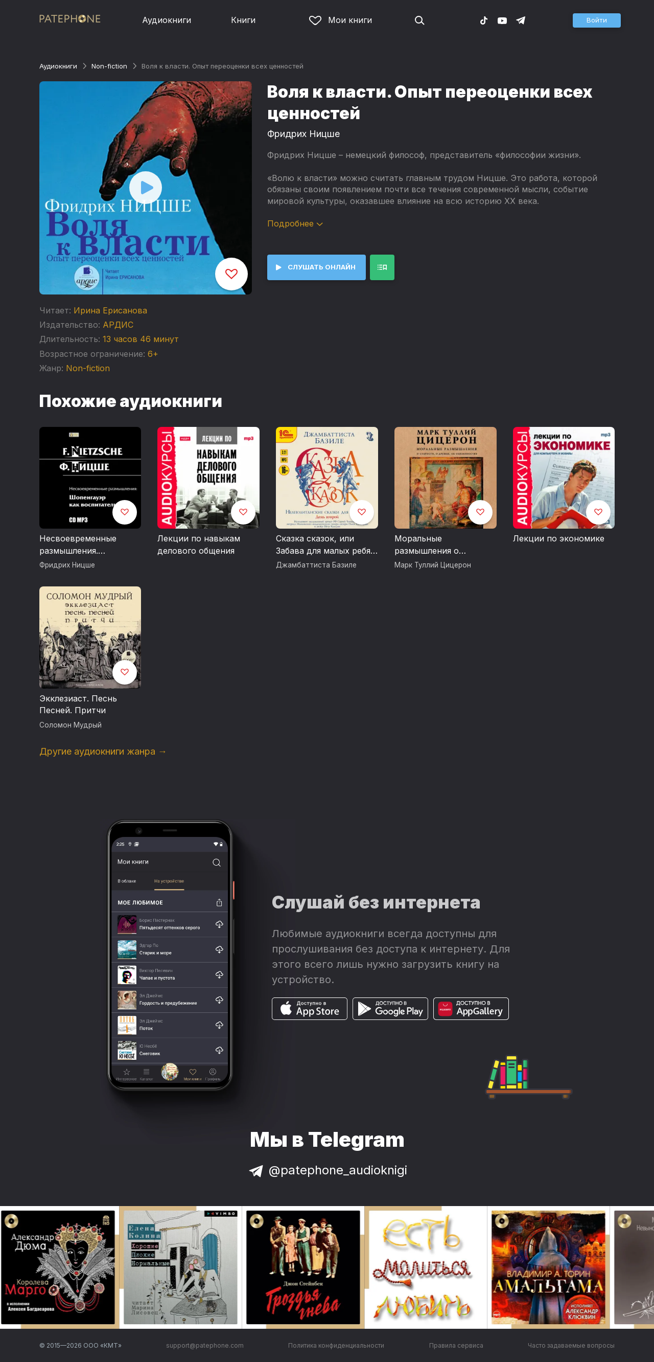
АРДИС (118, 325)
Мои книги (340, 20)
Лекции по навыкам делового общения (198, 544)
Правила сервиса (456, 1345)
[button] (597, 20)
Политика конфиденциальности (336, 1345)
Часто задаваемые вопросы (571, 1345)
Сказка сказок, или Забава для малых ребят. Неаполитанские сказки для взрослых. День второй (326, 545)
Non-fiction (109, 66)
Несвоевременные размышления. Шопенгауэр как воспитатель (77, 545)
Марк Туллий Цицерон (432, 565)
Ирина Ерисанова (110, 310)
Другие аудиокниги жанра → (103, 751)
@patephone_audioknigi (327, 1170)
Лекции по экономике (558, 538)
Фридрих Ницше (303, 133)
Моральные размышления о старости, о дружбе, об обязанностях (443, 545)
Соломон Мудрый (70, 725)
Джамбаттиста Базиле (316, 565)
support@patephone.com (205, 1345)
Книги (243, 20)
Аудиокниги (166, 20)
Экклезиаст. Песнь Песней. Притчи (78, 704)
